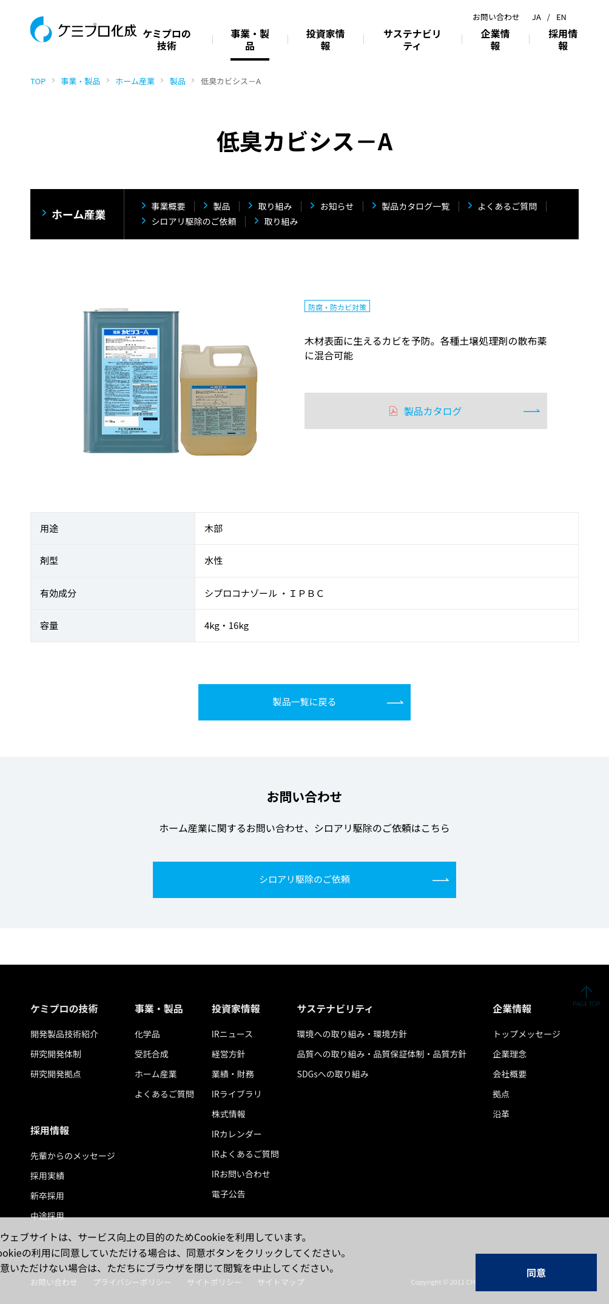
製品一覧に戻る (304, 701)
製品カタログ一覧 (415, 206)
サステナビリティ (412, 39)
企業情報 (495, 39)
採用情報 (562, 39)
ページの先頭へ (586, 1002)
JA (536, 16)
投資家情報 (325, 39)
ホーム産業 (135, 81)
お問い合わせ (496, 16)
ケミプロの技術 (167, 39)
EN (561, 16)
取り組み (275, 206)
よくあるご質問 (507, 206)
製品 (178, 81)
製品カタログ (432, 411)
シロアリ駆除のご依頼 (193, 221)
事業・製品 (80, 81)
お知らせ (337, 206)
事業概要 (168, 206)
